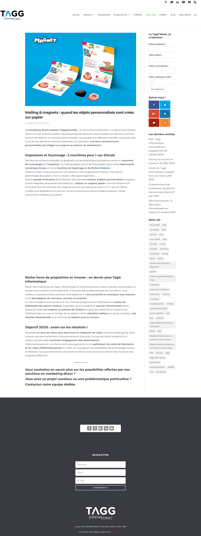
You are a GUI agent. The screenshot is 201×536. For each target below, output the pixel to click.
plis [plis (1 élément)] (168, 316)
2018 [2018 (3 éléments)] (164, 225)
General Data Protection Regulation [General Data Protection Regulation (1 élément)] (160, 266)
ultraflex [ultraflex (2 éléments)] (171, 372)
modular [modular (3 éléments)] (170, 306)
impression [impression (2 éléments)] (154, 287)
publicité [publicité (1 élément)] (159, 321)
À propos (138, 15)
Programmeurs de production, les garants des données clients (162, 188)
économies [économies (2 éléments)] (161, 377)
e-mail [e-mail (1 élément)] (162, 245)
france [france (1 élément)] (152, 260)
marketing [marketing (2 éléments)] (154, 302)
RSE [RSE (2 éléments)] (159, 335)
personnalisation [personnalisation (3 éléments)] (157, 316)
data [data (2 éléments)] (165, 240)
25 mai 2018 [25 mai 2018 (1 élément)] (155, 225)
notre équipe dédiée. (59, 384)
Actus (47, 123)
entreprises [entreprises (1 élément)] (154, 255)
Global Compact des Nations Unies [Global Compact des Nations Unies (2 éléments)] (162, 280)
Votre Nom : (155, 55)
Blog (173, 15)
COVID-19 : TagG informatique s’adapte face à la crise (161, 172)
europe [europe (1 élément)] (165, 255)
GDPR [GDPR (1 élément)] (160, 260)
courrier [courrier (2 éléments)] (153, 235)
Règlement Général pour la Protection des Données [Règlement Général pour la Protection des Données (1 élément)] (161, 342)
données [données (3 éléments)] (153, 245)
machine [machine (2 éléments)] (166, 297)
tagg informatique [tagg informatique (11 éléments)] (157, 362)
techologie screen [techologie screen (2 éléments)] (157, 372)
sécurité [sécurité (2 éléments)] (159, 357)
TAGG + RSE (151, 15)
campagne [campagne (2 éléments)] (154, 230)
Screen (43, 168)
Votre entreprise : (159, 66)
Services (87, 15)
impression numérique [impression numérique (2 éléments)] (159, 292)
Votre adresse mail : (160, 77)
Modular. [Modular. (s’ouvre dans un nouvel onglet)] (105, 168)
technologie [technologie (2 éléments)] (155, 367)
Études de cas (120, 15)
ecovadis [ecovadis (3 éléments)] (153, 250)
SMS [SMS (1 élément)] (151, 357)
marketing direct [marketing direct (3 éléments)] (157, 306)
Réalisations (104, 15)
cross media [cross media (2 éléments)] (155, 240)
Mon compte (185, 15)
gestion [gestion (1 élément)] (153, 273)
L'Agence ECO (116, 532)
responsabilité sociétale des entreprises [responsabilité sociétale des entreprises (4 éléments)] (161, 328)
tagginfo (31, 123)
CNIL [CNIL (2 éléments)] (164, 230)
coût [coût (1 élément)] (161, 235)
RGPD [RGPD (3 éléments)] (152, 335)
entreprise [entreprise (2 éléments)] (164, 250)
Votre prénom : (157, 44)
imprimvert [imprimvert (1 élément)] (154, 297)
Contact (163, 15)
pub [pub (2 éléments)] (151, 321)
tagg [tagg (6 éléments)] (167, 357)
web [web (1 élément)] (151, 377)
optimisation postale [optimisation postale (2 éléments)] (158, 312)
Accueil (76, 15)
